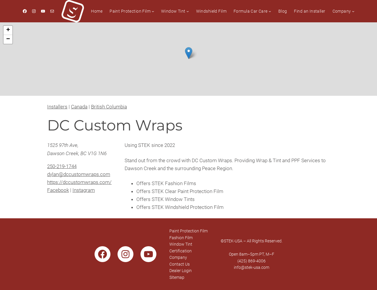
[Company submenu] (353, 11)
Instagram (83, 190)
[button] (188, 53)
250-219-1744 (62, 166)
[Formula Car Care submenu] (270, 11)
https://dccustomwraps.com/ (79, 182)
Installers (57, 107)
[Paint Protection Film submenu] (153, 11)
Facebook (58, 190)
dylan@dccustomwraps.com (78, 174)
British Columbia (109, 107)
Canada (79, 107)
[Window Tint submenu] (187, 11)
